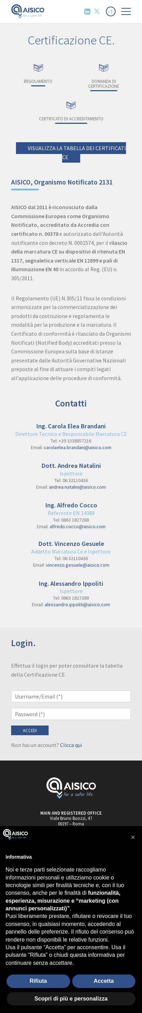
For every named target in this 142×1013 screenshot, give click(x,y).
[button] (133, 837)
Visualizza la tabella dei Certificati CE (77, 153)
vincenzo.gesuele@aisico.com (77, 565)
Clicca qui (71, 744)
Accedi (30, 730)
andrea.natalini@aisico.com (77, 487)
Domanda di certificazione (104, 75)
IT (110, 11)
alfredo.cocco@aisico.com (78, 526)
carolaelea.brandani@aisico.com (77, 447)
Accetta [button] (104, 981)
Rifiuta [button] (38, 981)
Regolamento (38, 73)
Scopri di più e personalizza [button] (71, 999)
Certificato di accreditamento (71, 110)
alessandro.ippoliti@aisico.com (77, 604)
